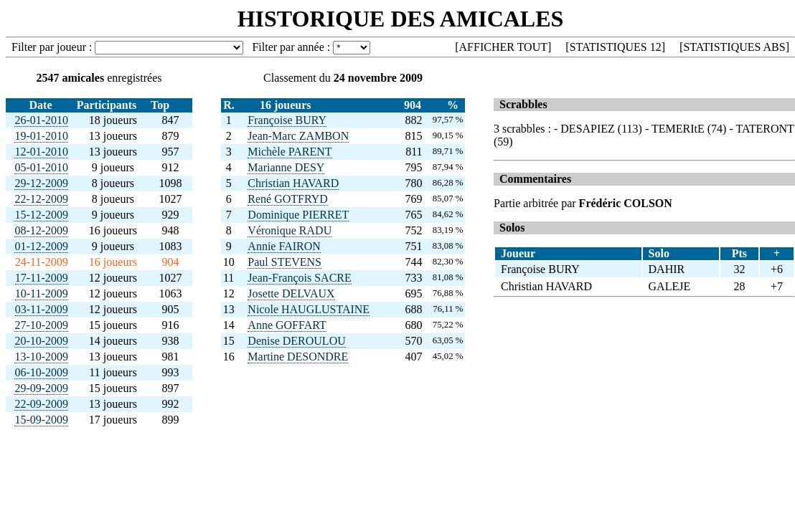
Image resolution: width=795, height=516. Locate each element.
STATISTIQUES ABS (734, 47)
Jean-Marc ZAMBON (298, 136)
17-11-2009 (41, 278)
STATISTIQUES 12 (616, 47)
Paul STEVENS (284, 262)
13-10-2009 (41, 356)
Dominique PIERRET (298, 215)
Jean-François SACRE (299, 278)
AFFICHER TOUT (503, 47)
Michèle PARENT (289, 151)
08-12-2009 (41, 230)
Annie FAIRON (284, 246)
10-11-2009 (41, 293)
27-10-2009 (41, 325)
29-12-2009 (41, 183)
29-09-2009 (41, 388)
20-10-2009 (41, 341)
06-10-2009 (41, 372)
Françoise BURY (287, 120)
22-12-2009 (41, 199)
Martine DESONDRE (298, 356)
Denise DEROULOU (296, 341)
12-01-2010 (41, 151)
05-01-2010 (41, 167)
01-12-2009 (41, 246)
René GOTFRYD (288, 199)
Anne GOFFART (287, 325)
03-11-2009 (41, 309)
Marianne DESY (286, 167)
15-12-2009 (41, 215)
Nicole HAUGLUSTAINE (309, 309)
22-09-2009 (41, 404)
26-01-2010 (41, 120)
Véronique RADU (289, 230)
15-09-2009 (41, 420)
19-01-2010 (41, 136)
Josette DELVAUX (291, 293)
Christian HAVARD (293, 183)
